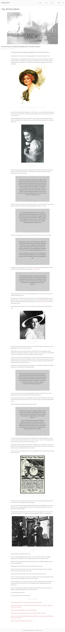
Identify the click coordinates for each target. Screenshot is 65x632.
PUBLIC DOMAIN (32, 166)
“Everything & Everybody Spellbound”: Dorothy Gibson (20, 46)
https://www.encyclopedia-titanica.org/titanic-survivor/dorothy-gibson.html (26, 602)
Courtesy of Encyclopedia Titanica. (32, 201)
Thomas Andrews (35, 269)
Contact (59, 2)
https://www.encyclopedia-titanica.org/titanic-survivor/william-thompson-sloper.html (28, 613)
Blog (46, 2)
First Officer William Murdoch (42, 301)
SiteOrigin (40, 630)
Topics (52, 2)
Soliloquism (5, 2)
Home (40, 2)
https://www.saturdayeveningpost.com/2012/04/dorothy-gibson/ (24, 610)
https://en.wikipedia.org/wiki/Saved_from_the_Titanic (21, 620)
